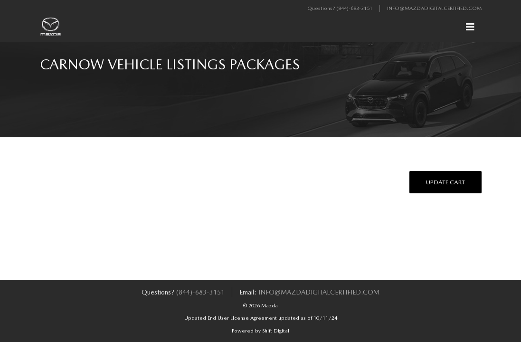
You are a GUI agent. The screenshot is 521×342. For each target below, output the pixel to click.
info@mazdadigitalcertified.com (434, 8)
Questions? (321, 8)
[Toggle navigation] (470, 27)
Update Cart (445, 182)
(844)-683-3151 (354, 8)
